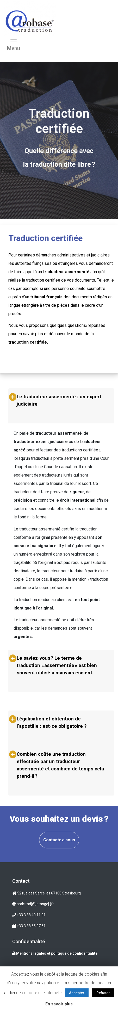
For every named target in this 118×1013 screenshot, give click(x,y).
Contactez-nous (59, 839)
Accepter (76, 993)
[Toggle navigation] (13, 46)
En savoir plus (59, 1003)
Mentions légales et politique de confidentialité (54, 953)
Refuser (103, 993)
